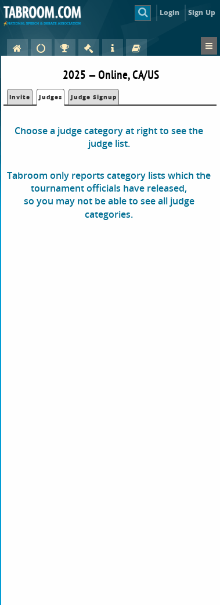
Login (170, 12)
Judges (50, 97)
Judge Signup (94, 97)
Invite (19, 97)
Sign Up (201, 12)
